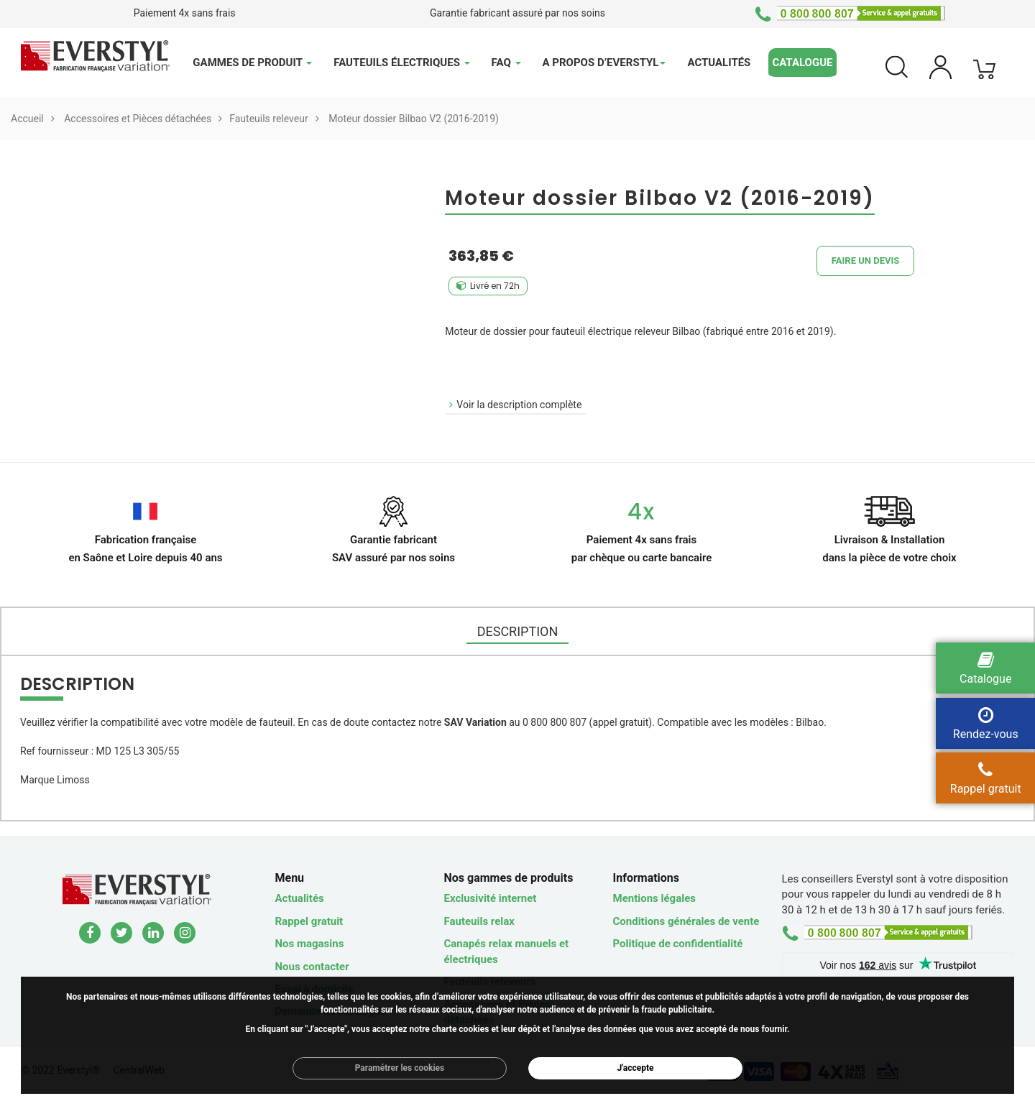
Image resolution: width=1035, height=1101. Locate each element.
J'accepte (635, 1068)
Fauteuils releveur (268, 118)
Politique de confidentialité (678, 943)
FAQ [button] (506, 62)
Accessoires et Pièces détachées (137, 118)
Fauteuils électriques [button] (401, 62)
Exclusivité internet (490, 898)
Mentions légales (654, 898)
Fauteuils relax (479, 921)
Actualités (718, 62)
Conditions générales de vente (686, 921)
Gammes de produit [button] (252, 62)
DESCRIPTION (517, 631)
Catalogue (802, 62)
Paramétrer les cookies (400, 1068)
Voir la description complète (518, 404)
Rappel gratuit (309, 921)
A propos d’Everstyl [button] (604, 62)
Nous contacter (312, 966)
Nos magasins (309, 943)
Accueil (27, 118)
